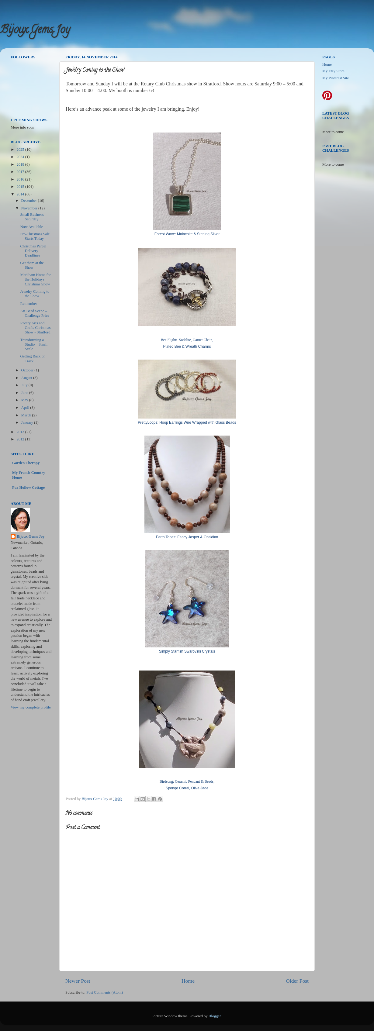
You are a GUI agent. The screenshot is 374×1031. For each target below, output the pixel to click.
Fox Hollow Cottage (28, 487)
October (28, 370)
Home (188, 981)
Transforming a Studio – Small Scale (33, 344)
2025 (20, 149)
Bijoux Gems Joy (35, 30)
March (26, 415)
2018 (20, 164)
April (25, 407)
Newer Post (77, 981)
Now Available (31, 227)
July (25, 385)
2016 (20, 179)
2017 (20, 172)
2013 (20, 432)
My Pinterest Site (335, 78)
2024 (20, 157)
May (25, 400)
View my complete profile (31, 707)
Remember (28, 304)
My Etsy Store (333, 71)
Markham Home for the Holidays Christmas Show (35, 279)
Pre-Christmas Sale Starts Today (35, 236)
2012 (20, 439)
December (29, 200)
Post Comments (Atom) (104, 992)
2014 (20, 194)
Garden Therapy (26, 463)
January (27, 422)
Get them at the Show (31, 265)
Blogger (215, 1016)
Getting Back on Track (32, 358)
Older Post (297, 981)
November (29, 208)
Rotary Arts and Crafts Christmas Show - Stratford (35, 327)
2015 (20, 186)
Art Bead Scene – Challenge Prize (34, 313)
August (27, 378)
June (25, 393)
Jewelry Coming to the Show (34, 293)
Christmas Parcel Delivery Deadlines (33, 250)
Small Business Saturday (31, 216)
